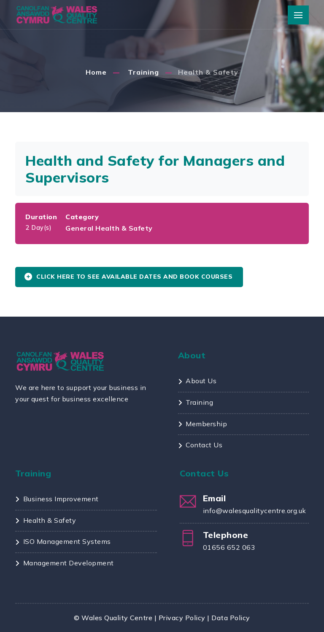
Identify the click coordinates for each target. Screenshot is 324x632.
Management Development (68, 563)
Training (143, 72)
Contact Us (204, 445)
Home (96, 72)
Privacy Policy (182, 617)
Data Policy (230, 617)
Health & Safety (208, 72)
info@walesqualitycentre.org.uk (254, 510)
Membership (206, 424)
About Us (201, 381)
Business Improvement (61, 499)
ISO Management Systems (67, 541)
